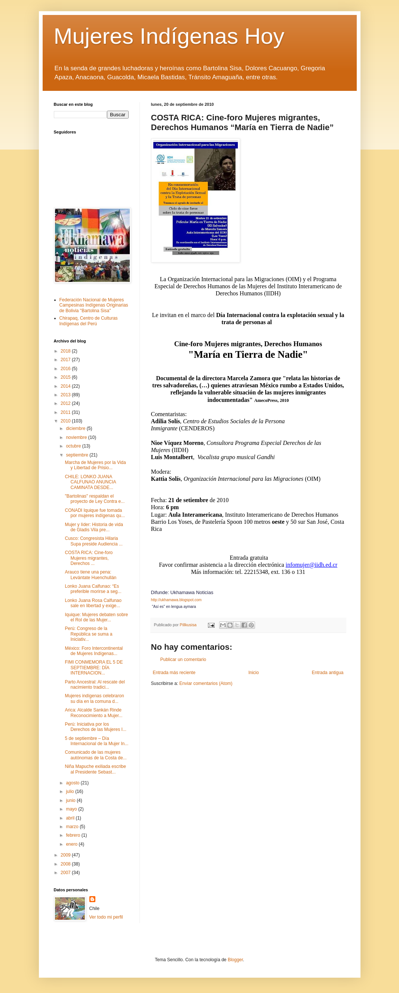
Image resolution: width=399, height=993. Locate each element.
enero (72, 844)
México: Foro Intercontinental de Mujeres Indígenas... (94, 651)
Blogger (235, 959)
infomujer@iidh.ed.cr (311, 565)
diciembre (76, 428)
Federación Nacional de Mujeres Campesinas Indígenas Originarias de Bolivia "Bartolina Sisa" (93, 305)
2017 (66, 359)
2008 (66, 864)
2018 (66, 351)
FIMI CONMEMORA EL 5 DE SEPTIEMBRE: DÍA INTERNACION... (94, 668)
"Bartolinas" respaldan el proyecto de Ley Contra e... (95, 499)
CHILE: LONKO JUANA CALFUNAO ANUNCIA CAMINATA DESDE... (90, 482)
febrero (73, 835)
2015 (66, 377)
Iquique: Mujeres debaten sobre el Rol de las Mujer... (96, 617)
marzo (73, 826)
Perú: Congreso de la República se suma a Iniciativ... (88, 634)
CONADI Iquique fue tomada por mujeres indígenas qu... (95, 513)
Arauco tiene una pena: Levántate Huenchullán (90, 574)
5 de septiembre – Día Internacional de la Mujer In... (96, 741)
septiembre (77, 455)
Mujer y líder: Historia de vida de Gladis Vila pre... (94, 527)
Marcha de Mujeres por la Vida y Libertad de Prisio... (95, 465)
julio (70, 791)
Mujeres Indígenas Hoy (169, 36)
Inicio (253, 672)
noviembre (77, 437)
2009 (66, 855)
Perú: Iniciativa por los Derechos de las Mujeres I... (95, 727)
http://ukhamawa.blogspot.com (176, 600)
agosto (73, 783)
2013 (66, 394)
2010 (66, 421)
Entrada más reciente (174, 672)
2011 (66, 412)
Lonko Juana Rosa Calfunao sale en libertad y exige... (93, 603)
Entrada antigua (328, 672)
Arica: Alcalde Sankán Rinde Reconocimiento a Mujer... (93, 712)
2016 (66, 368)
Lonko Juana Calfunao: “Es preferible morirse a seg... (93, 589)
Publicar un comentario (183, 659)
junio (71, 800)
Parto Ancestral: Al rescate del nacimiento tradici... (95, 684)
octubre (74, 446)
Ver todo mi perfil (106, 917)
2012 (66, 403)
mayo (72, 809)
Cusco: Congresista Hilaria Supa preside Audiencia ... (93, 541)
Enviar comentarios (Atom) (206, 683)
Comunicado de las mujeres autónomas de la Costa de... (95, 755)
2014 (66, 386)
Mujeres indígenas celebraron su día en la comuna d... (94, 698)
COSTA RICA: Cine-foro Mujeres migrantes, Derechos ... (89, 558)
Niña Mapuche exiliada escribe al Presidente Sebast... (95, 769)
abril (71, 818)
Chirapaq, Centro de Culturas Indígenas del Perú (88, 321)
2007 (66, 872)
